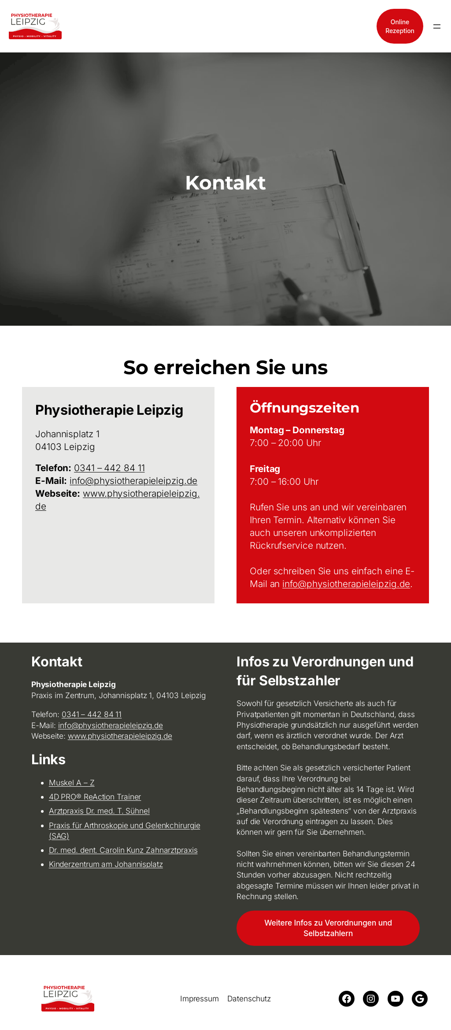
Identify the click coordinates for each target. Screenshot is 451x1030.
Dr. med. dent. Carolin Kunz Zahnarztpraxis (123, 850)
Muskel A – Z (72, 782)
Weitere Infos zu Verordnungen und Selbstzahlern (328, 928)
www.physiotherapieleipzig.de (120, 735)
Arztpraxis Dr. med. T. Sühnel (99, 810)
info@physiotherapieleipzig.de (133, 480)
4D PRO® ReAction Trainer (95, 796)
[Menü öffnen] (437, 26)
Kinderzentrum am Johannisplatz (106, 864)
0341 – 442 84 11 (109, 467)
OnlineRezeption (399, 26)
